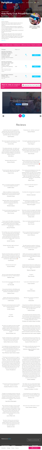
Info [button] (26, 55)
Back (2, 19)
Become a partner (29, 2)
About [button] (23, 2)
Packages (8, 448)
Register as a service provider (33, 439)
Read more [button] (3, 40)
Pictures (12, 448)
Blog (19, 2)
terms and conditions (21, 101)
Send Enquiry (35, 448)
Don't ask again (25, 104)
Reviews (17, 448)
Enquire (36, 55)
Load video (19, 104)
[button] (35, 2)
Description (3, 448)
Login (38, 2)
